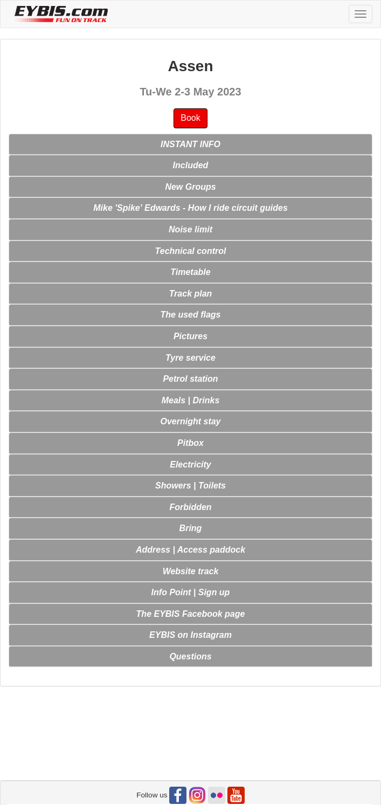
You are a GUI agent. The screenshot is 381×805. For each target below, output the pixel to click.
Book (190, 117)
